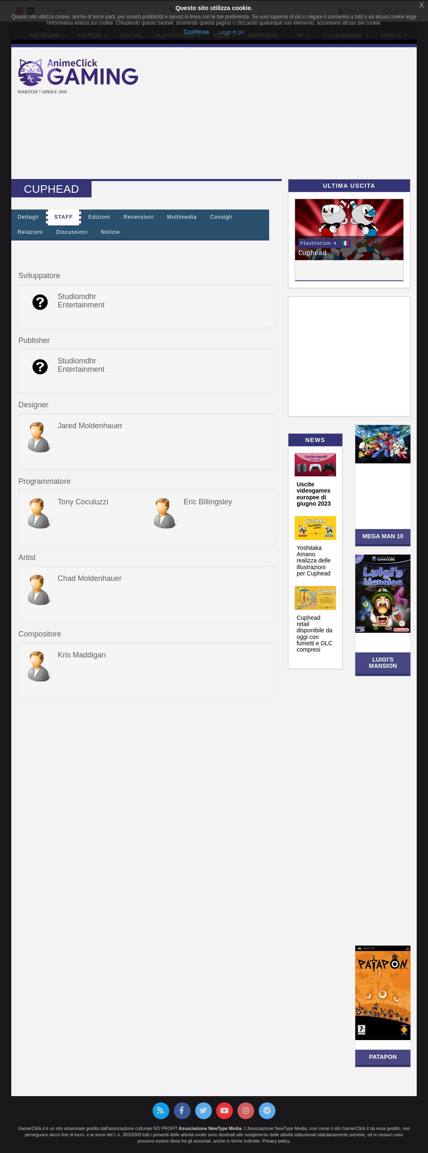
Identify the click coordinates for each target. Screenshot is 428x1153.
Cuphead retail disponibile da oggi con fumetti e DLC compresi (315, 633)
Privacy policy (275, 1140)
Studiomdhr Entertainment (81, 300)
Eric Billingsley (207, 502)
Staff (63, 217)
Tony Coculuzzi (83, 502)
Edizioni (99, 217)
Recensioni (138, 217)
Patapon (383, 1056)
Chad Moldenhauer (90, 578)
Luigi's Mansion (383, 662)
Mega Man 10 (382, 536)
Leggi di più (231, 32)
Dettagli (28, 217)
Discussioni (72, 232)
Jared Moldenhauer (90, 426)
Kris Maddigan (82, 655)
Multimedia (182, 217)
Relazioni (30, 232)
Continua (196, 31)
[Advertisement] (290, 114)
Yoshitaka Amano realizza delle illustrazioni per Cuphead (314, 561)
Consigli (221, 217)
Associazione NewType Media (210, 1128)
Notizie (110, 232)
